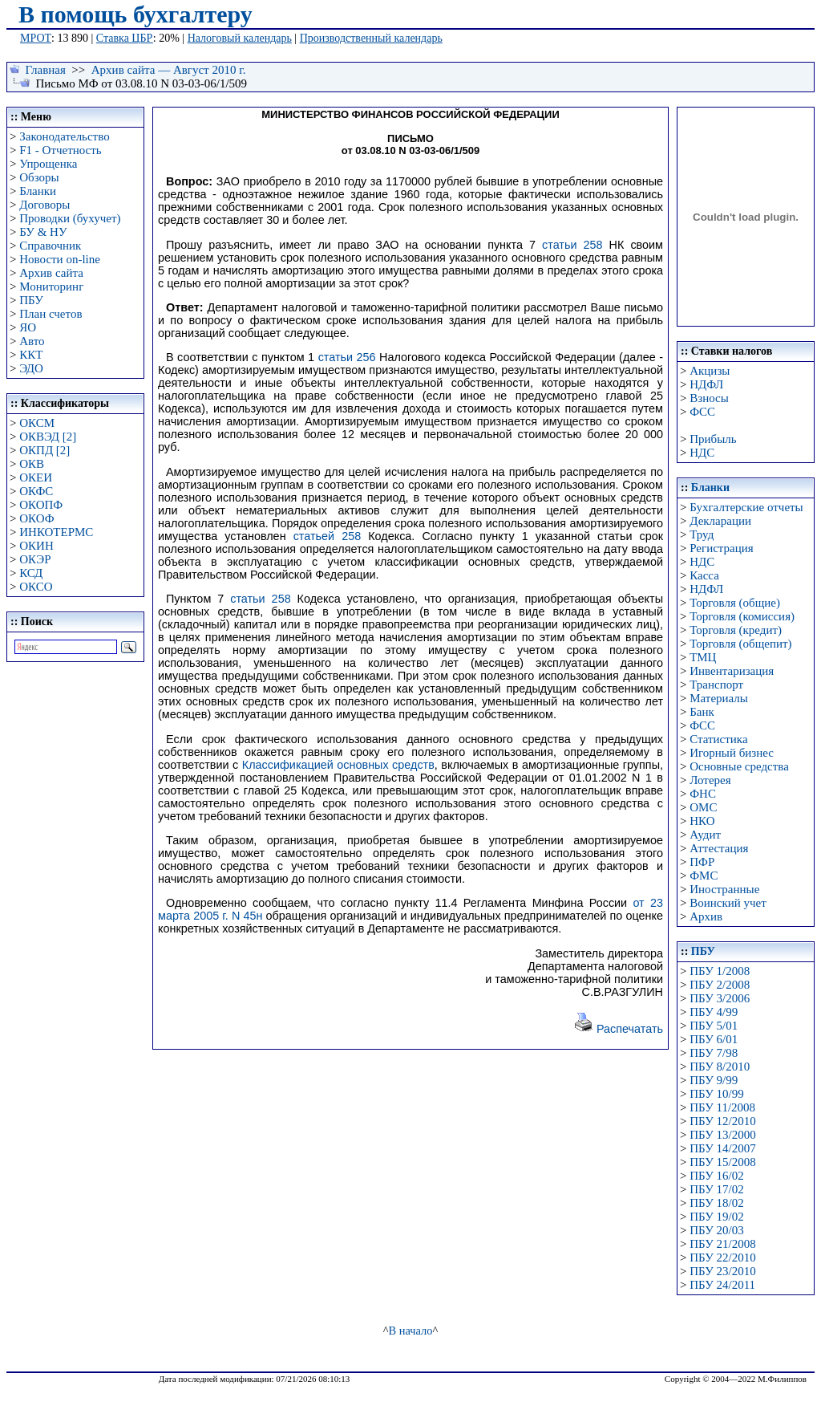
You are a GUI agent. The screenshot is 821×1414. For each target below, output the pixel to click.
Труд (702, 534)
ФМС (704, 875)
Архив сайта (51, 272)
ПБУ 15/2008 (722, 1162)
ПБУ (31, 300)
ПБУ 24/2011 (722, 1284)
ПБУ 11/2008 (722, 1107)
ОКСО (35, 586)
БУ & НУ (43, 232)
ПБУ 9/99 (714, 1080)
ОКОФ (36, 518)
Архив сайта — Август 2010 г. (168, 69)
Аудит (705, 834)
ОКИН (36, 545)
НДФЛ (706, 384)
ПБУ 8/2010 (720, 1066)
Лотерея (710, 780)
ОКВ (31, 463)
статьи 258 (572, 244)
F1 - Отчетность (60, 150)
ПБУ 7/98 (714, 1052)
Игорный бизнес (732, 752)
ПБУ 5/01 (714, 1025)
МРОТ (35, 38)
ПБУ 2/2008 (720, 984)
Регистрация (722, 548)
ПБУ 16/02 (716, 1175)
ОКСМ (37, 422)
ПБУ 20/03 (716, 1230)
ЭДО (31, 368)
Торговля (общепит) (740, 643)
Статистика (718, 739)
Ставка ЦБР (124, 38)
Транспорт (716, 684)
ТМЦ (703, 657)
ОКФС (36, 491)
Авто (31, 341)
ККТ (30, 354)
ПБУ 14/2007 (722, 1148)
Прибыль (713, 439)
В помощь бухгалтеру (135, 14)
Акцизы (710, 370)
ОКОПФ (41, 504)
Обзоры (39, 177)
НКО (702, 821)
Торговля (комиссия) (742, 616)
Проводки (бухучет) (69, 218)
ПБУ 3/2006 (720, 998)
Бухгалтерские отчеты (746, 507)
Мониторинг (51, 286)
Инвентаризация (732, 670)
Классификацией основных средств (338, 764)
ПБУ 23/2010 (722, 1271)
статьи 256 (347, 357)
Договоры (44, 204)
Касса (704, 575)
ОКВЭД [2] (47, 436)
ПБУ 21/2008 (722, 1243)
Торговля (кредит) (736, 630)
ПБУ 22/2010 (722, 1257)
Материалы (719, 698)
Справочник (50, 245)
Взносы (709, 398)
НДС (702, 452)
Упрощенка (48, 163)
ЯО (27, 327)
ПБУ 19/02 (716, 1216)
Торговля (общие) (735, 602)
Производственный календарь (371, 38)
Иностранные (724, 889)
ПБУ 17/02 (716, 1189)
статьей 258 (327, 536)
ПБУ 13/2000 (722, 1134)
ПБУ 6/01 (714, 1039)
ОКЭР (35, 559)
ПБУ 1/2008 (720, 971)
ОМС (703, 807)
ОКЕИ (35, 477)
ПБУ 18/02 (716, 1203)
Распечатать (618, 1028)
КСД (30, 573)
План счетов (50, 313)
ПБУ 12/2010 (722, 1121)
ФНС (703, 793)
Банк (702, 711)
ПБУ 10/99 (716, 1093)
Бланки (37, 191)
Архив (706, 916)
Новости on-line (59, 259)
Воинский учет (728, 902)
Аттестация (719, 848)
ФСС (702, 411)
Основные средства (739, 766)
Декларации (720, 520)
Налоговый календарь (240, 38)
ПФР (702, 861)
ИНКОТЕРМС (56, 532)
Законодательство (64, 136)
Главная (46, 69)
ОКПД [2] (44, 450)
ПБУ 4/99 (714, 1012)
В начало (411, 1330)
